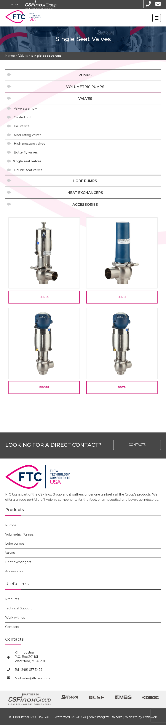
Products (12, 599)
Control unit (23, 117)
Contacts (12, 627)
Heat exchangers (85, 193)
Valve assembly (25, 108)
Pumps (85, 75)
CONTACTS (137, 445)
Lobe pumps (85, 181)
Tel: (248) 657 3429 (28, 670)
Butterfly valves (26, 152)
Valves (85, 99)
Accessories (85, 205)
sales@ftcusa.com (36, 678)
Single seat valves (27, 161)
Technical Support (18, 608)
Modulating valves (27, 135)
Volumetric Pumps (85, 87)
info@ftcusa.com (109, 717)
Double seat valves (28, 170)
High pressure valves (29, 144)
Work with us (15, 618)
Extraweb (150, 717)
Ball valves (21, 126)
